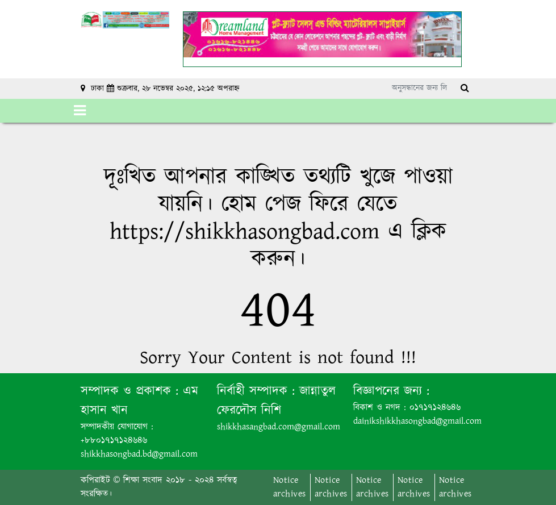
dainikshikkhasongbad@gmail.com (417, 421)
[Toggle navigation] (80, 110)
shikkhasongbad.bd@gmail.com (139, 454)
